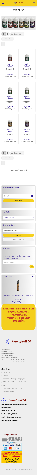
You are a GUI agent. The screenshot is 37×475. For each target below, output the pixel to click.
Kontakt (5, 375)
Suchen (18, 235)
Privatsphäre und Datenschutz (12, 388)
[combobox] (17, 34)
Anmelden (18, 200)
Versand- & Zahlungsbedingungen (14, 379)
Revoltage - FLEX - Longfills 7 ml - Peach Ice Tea (18, 295)
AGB (4, 385)
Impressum (6, 372)
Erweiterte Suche (18, 239)
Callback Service (8, 391)
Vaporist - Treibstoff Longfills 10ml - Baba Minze (27, 65)
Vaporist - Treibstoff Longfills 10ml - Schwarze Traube (27, 130)
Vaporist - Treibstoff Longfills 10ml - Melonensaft (10, 97)
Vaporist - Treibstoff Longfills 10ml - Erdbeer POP (10, 65)
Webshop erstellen (11, 469)
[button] (3, 34)
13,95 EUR (18, 300)
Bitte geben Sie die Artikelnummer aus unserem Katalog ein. (17, 257)
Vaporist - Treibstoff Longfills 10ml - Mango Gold (10, 130)
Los (32, 266)
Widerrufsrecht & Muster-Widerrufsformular (17, 382)
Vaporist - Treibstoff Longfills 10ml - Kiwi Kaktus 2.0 (27, 97)
